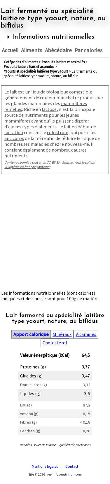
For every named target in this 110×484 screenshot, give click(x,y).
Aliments (31, 50)
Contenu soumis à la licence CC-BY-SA (32, 162)
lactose (49, 109)
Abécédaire (58, 50)
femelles (13, 109)
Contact (71, 466)
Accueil (10, 50)
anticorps (14, 138)
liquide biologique (49, 92)
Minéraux (62, 334)
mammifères (74, 103)
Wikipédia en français (20, 167)
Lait (87, 162)
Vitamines (86, 334)
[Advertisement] (54, 233)
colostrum (57, 132)
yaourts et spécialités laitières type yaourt (36, 71)
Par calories (88, 50)
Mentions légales (45, 466)
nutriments (36, 115)
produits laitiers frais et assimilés (29, 66)
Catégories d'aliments (21, 62)
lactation (13, 132)
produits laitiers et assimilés (63, 62)
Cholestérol (55, 343)
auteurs (43, 167)
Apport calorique (31, 334)
